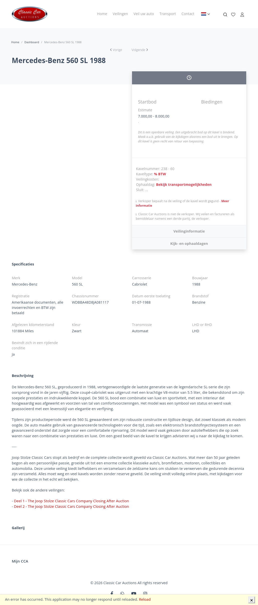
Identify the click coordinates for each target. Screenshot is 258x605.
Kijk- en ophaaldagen (189, 243)
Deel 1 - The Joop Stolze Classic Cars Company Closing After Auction (71, 501)
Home (102, 13)
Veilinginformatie (189, 231)
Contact (188, 13)
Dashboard (31, 42)
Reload (145, 599)
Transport (168, 13)
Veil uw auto (144, 13)
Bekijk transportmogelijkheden (184, 184)
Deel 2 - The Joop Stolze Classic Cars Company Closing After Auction (71, 506)
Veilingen (120, 13)
